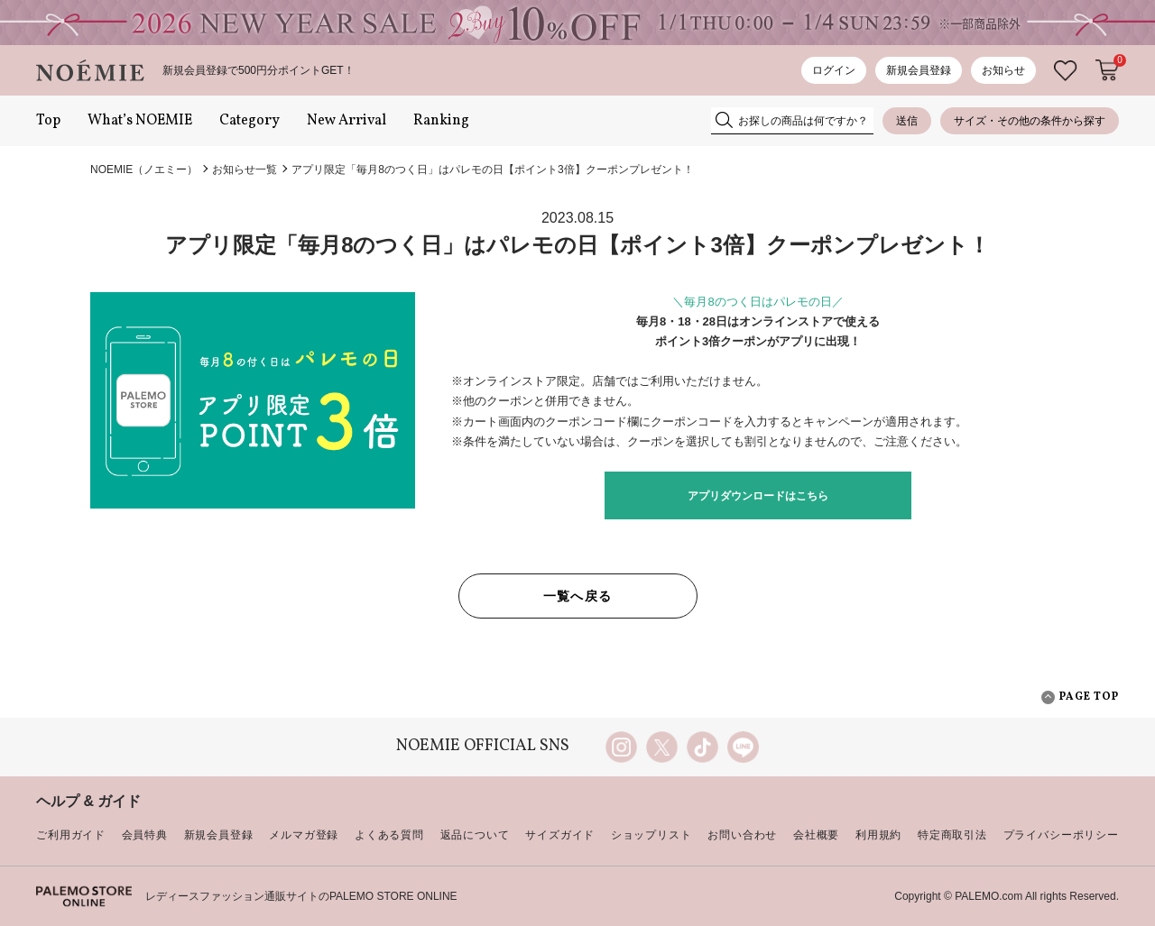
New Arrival (346, 121)
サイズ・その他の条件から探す (1029, 121)
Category (249, 121)
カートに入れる (1107, 70)
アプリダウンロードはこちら (758, 496)
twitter (662, 747)
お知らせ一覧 (244, 169)
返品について (475, 835)
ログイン (833, 70)
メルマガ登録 (303, 835)
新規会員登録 (918, 70)
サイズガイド (560, 835)
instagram (621, 747)
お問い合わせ (742, 835)
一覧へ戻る (578, 596)
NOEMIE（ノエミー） (144, 169)
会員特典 (145, 835)
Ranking (441, 121)
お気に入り (1065, 70)
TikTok (702, 747)
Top (48, 121)
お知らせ (1003, 70)
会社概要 (816, 835)
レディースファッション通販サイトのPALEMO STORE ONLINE (301, 896)
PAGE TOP (1080, 697)
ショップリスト (651, 835)
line (743, 747)
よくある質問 (389, 835)
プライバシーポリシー (1061, 835)
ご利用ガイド (71, 835)
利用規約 (878, 835)
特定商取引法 (952, 835)
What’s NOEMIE (140, 121)
